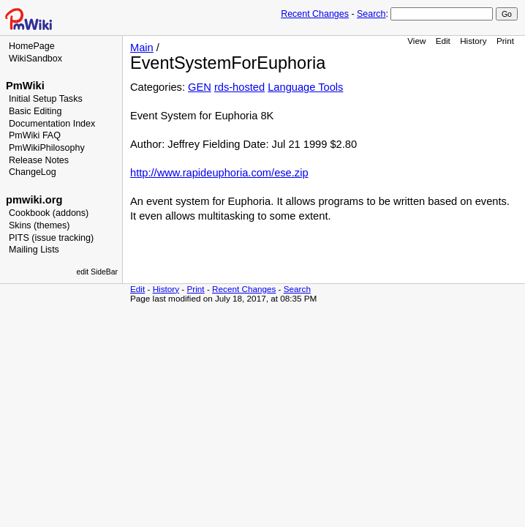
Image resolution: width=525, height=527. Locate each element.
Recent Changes (315, 14)
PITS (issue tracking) (51, 238)
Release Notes (39, 160)
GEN (199, 87)
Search (371, 14)
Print (505, 40)
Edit (443, 40)
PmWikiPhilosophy (47, 148)
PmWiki (25, 85)
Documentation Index (52, 124)
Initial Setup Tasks (46, 99)
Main (142, 47)
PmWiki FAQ (35, 135)
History (473, 40)
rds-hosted (239, 87)
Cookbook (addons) (48, 213)
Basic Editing (35, 111)
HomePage (32, 46)
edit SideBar (97, 272)
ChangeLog (32, 172)
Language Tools (305, 87)
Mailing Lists (34, 249)
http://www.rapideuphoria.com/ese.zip (219, 173)
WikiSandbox (35, 58)
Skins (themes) (39, 225)
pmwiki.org (34, 200)
